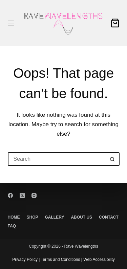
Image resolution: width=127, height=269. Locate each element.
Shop (32, 217)
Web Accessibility (98, 259)
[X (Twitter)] (22, 195)
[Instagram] (34, 195)
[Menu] (11, 23)
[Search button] (113, 159)
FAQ (12, 226)
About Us (81, 217)
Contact (109, 217)
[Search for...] (57, 159)
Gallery (54, 217)
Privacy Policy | (26, 259)
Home (14, 217)
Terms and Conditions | (61, 259)
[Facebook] (10, 195)
